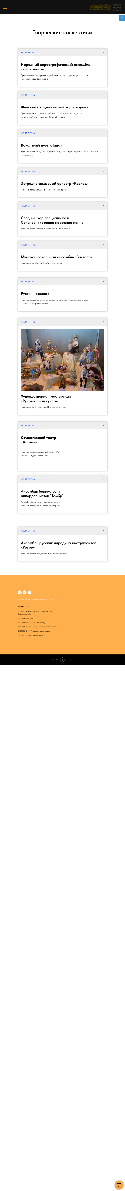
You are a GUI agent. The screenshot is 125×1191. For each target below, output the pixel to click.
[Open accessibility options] (122, 18)
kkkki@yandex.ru (29, 618)
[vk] (20, 592)
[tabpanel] (62, 71)
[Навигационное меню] (5, 7)
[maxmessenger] (29, 592)
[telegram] (25, 592)
